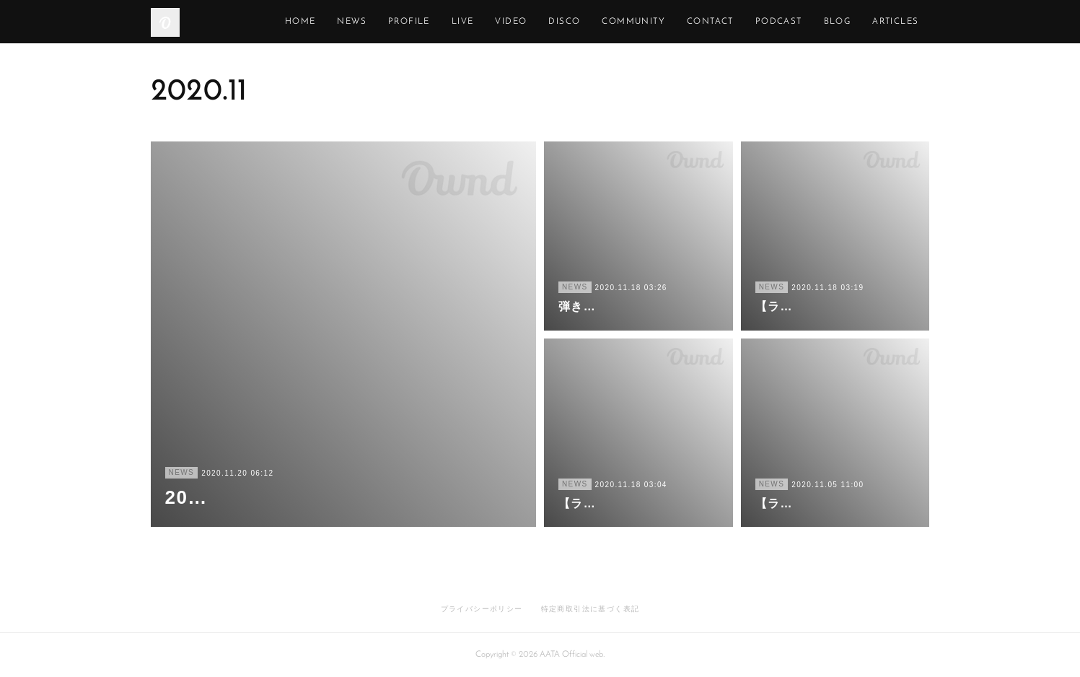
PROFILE (475, 21)
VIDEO (577, 21)
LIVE (528, 21)
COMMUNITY (700, 21)
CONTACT (775, 21)
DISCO (630, 21)
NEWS (418, 21)
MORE (904, 21)
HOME (366, 21)
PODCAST (844, 21)
